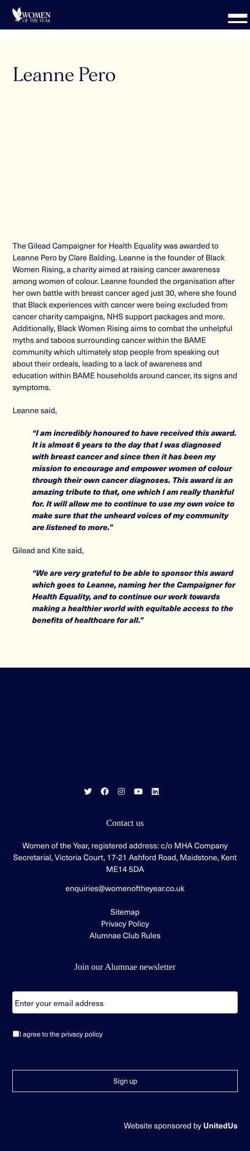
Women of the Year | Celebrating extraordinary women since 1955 (31, 15)
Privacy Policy (125, 923)
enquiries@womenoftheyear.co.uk (124, 888)
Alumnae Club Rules (125, 935)
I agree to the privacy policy (61, 1034)
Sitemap (125, 912)
